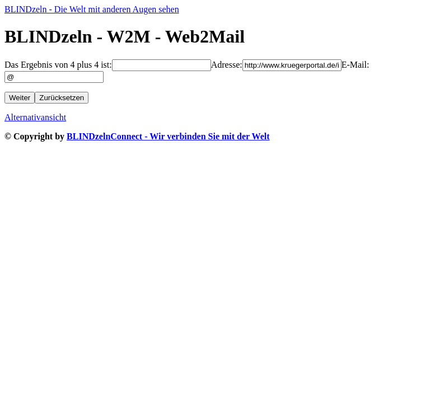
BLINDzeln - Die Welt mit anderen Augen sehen (91, 9)
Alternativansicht (35, 117)
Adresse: (226, 64)
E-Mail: (356, 64)
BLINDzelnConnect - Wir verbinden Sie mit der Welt (168, 136)
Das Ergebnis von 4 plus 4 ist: (58, 64)
